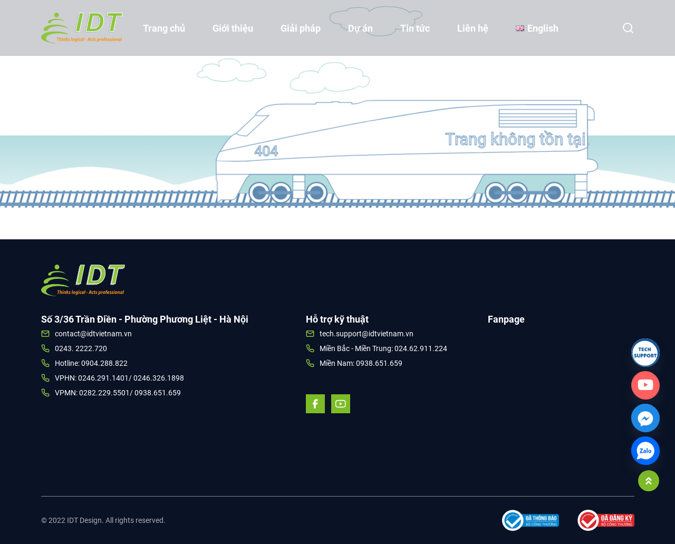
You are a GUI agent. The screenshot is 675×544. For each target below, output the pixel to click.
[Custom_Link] (645, 385)
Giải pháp (301, 28)
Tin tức (415, 28)
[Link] (645, 352)
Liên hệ (472, 28)
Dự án (360, 28)
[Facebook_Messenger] (645, 418)
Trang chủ (164, 28)
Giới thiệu (233, 28)
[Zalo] (645, 450)
